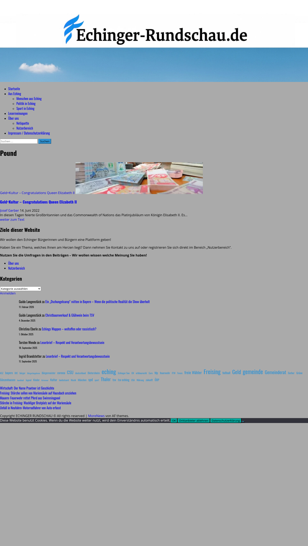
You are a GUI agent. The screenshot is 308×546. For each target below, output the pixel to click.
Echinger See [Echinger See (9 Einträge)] (124, 373)
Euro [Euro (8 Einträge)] (151, 373)
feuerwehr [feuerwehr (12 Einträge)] (165, 373)
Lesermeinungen (18, 113)
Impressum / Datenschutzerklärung (29, 133)
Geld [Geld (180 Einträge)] (236, 372)
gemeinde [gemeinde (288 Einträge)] (253, 371)
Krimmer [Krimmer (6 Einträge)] (44, 380)
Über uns (13, 118)
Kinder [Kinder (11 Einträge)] (36, 380)
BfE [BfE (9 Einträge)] (16, 373)
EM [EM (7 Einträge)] (132, 373)
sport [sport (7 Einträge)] (97, 380)
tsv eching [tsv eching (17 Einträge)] (123, 379)
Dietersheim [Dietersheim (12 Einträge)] (94, 373)
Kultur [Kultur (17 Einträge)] (53, 379)
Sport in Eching (25, 108)
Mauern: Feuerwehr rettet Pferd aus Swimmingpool (30, 397)
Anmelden (8, 293)
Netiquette (22, 123)
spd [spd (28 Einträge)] (90, 379)
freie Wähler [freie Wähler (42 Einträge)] (193, 372)
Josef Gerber (10, 210)
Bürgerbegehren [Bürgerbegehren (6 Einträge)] (33, 373)
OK (174, 420)
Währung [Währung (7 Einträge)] (140, 380)
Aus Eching (14, 93)
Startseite (14, 88)
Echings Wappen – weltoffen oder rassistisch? (69, 328)
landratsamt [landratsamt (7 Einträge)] (64, 380)
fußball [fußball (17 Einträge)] (226, 372)
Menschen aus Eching (29, 98)
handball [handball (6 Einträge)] (20, 380)
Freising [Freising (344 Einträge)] (212, 371)
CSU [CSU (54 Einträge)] (70, 372)
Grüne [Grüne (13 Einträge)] (299, 373)
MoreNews (96, 416)
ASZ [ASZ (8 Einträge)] (1, 373)
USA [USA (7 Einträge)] (133, 380)
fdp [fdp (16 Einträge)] (156, 372)
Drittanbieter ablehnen (193, 420)
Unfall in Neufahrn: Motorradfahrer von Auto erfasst (30, 407)
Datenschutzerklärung (226, 420)
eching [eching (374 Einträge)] (109, 371)
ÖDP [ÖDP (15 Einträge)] (157, 380)
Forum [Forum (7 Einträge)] (180, 373)
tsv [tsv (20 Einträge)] (114, 379)
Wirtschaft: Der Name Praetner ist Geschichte (27, 388)
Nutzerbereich (24, 128)
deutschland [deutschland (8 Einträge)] (80, 373)
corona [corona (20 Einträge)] (61, 372)
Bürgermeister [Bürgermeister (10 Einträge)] (48, 373)
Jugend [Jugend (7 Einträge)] (28, 380)
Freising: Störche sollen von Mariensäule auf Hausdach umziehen (38, 393)
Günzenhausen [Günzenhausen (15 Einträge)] (7, 380)
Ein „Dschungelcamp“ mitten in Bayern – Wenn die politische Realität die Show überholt (97, 301)
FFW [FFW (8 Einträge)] (174, 373)
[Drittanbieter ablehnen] (243, 421)
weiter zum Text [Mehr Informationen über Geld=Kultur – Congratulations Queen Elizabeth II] (12, 219)
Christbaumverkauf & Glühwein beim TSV (69, 315)
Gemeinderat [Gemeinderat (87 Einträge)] (275, 372)
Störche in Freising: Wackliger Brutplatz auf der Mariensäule (35, 402)
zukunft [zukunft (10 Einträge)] (149, 380)
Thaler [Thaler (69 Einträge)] (106, 379)
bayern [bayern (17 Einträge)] (9, 372)
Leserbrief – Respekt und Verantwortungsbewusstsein (72, 342)
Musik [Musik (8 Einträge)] (73, 380)
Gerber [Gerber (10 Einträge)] (291, 373)
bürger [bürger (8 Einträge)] (22, 373)
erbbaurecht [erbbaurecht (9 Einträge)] (141, 373)
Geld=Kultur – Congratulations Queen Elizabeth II (37, 193)
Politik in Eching (26, 103)
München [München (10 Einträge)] (82, 380)
